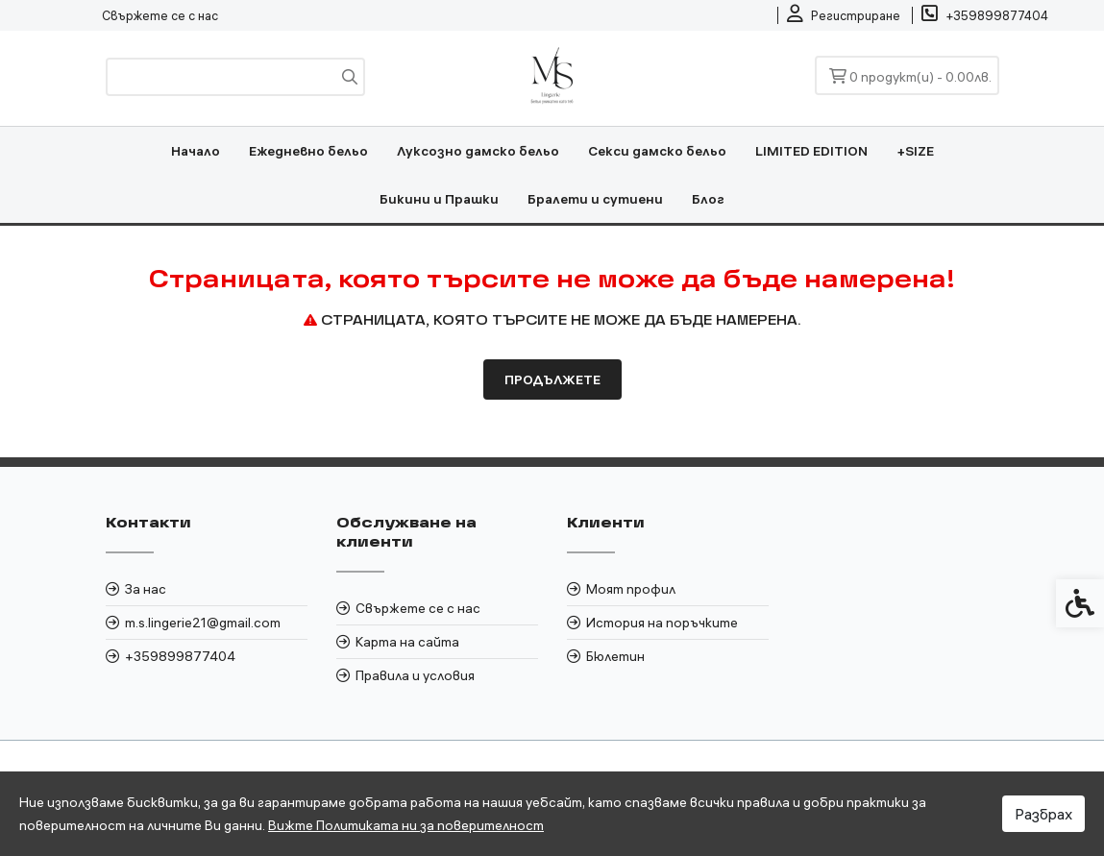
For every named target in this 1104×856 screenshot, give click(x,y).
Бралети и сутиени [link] (595, 199)
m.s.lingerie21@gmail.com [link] (203, 622)
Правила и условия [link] (415, 675)
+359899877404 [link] (180, 656)
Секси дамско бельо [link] (657, 150)
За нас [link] (145, 589)
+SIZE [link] (915, 150)
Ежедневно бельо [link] (308, 150)
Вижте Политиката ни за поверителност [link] (406, 825)
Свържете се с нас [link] (160, 15)
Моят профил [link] (630, 589)
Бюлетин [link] (615, 656)
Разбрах (1043, 813)
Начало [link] (195, 150)
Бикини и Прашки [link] (439, 199)
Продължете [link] (552, 379)
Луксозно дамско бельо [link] (478, 150)
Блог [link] (708, 199)
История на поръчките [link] (662, 622)
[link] (843, 15)
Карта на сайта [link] (407, 641)
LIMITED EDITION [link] (811, 150)
